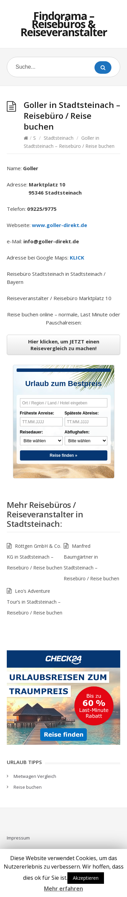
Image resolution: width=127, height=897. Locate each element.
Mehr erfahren (63, 888)
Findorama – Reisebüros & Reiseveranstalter (63, 23)
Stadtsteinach (58, 138)
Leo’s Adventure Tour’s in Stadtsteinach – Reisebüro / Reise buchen (34, 602)
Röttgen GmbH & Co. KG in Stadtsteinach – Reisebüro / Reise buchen (34, 557)
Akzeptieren (86, 878)
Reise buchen (28, 787)
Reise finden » (63, 455)
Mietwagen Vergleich (35, 776)
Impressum (18, 838)
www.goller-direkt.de (59, 225)
